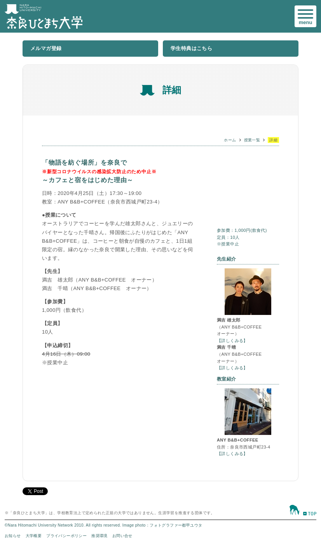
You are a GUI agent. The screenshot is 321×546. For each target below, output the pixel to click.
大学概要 (34, 536)
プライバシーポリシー (66, 536)
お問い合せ (122, 536)
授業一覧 (252, 140)
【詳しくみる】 (232, 340)
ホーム (230, 140)
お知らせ (13, 536)
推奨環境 (99, 536)
